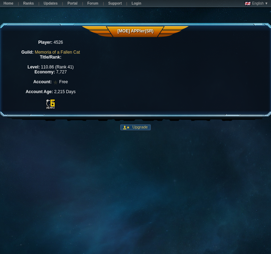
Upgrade (139, 127)
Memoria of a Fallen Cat (57, 52)
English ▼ (256, 3)
